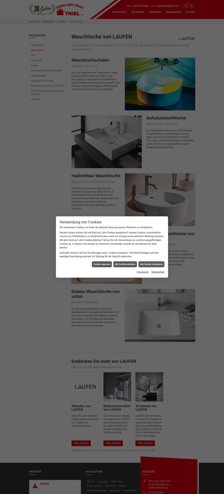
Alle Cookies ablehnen (125, 245)
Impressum (143, 253)
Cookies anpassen (101, 245)
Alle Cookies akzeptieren (151, 245)
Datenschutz (157, 253)
